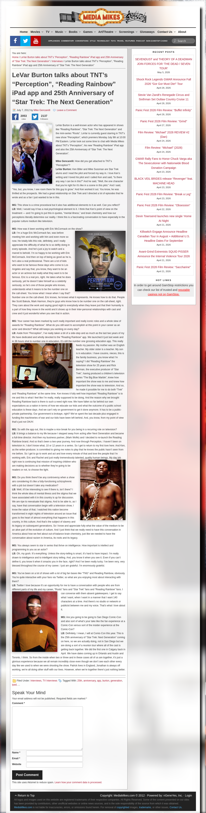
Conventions (82, 41)
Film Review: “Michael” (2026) (163, 147)
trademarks (145, 807)
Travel (120, 41)
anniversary (89, 680)
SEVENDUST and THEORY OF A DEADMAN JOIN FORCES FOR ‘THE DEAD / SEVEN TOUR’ (163, 64)
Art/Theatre (107, 31)
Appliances (54, 41)
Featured (130, 41)
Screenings (128, 31)
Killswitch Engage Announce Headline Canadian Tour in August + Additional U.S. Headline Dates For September (163, 236)
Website (16, 764)
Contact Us (167, 31)
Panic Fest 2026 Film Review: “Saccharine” (164, 267)
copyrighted (123, 807)
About (182, 31)
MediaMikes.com (124, 795)
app (99, 680)
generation (116, 680)
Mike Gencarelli (42, 110)
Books (75, 31)
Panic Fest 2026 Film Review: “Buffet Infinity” (164, 110)
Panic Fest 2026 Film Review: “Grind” (163, 121)
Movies (37, 31)
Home (24, 31)
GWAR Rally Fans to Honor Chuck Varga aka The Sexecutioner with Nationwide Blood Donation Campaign (163, 163)
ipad (14, 684)
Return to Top (26, 795)
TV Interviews (50, 680)
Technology (103, 41)
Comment (18, 703)
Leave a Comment (67, 110)
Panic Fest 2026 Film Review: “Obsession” (163, 205)
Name (16, 752)
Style (93, 41)
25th (79, 680)
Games (90, 31)
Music (61, 31)
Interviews (57, 61)
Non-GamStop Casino (157, 41)
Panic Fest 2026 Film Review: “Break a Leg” (163, 194)
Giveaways (147, 31)
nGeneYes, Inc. (173, 795)
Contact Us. (176, 807)
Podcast (140, 41)
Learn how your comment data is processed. (78, 782)
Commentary (67, 41)
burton (105, 680)
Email (16, 758)
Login (188, 795)
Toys (113, 41)
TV (49, 31)
